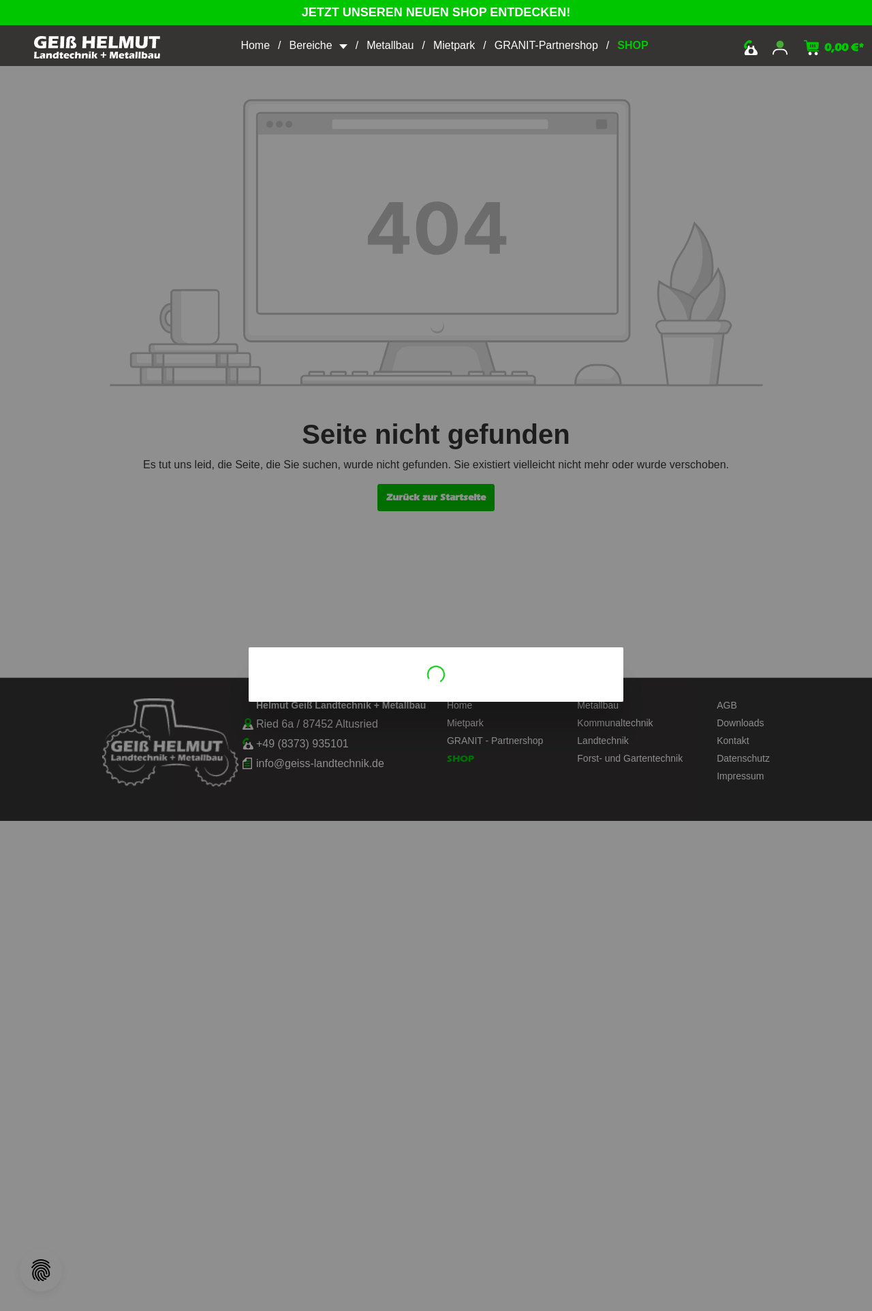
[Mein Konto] (780, 48)
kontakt (751, 47)
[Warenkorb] (834, 48)
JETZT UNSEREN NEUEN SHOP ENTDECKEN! (436, 12)
